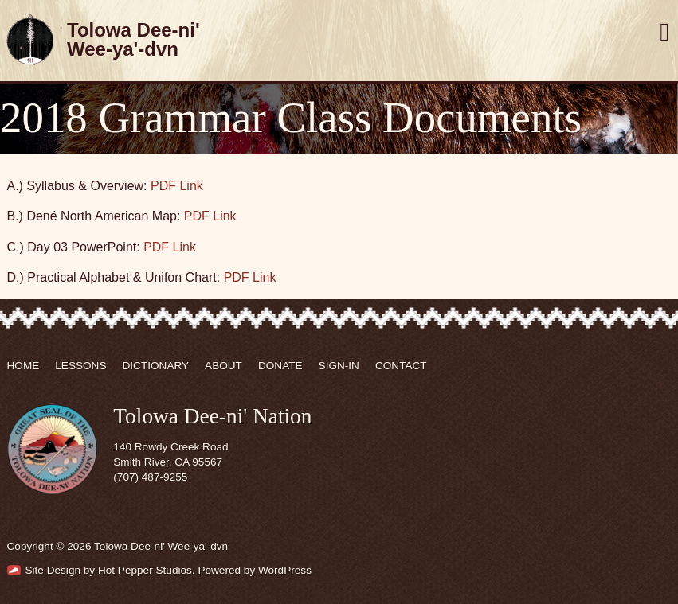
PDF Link (177, 186)
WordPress (285, 570)
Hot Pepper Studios (145, 570)
